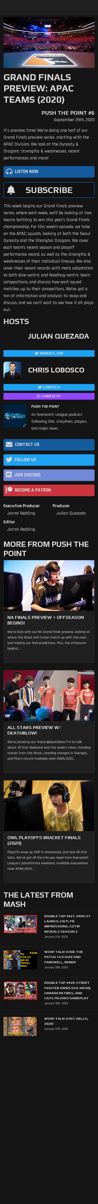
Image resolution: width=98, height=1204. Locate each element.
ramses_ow (51, 353)
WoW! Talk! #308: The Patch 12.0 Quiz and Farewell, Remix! (63, 957)
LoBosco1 (51, 396)
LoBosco (51, 387)
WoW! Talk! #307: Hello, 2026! (66, 1021)
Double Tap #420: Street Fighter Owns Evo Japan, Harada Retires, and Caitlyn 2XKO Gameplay (67, 990)
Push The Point (45, 406)
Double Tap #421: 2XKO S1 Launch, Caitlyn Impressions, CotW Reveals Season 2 (67, 923)
